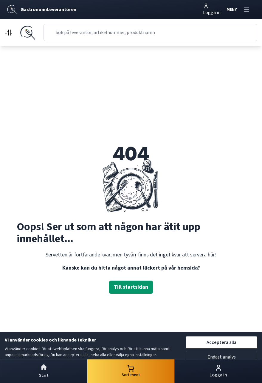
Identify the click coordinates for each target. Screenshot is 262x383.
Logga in (212, 9)
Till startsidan (131, 287)
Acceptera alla (221, 342)
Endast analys (221, 357)
